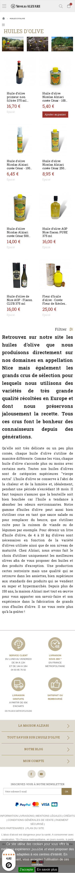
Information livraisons (17, 815)
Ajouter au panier (55, 114)
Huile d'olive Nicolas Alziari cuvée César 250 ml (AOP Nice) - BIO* (53, 168)
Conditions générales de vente (31, 819)
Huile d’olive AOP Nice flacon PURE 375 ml (55, 232)
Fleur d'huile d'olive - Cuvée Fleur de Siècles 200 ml (53, 301)
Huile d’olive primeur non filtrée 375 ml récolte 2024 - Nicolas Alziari (17, 100)
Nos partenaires (12, 828)
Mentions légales (49, 815)
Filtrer (64, 329)
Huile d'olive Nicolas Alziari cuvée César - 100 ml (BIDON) (54, 98)
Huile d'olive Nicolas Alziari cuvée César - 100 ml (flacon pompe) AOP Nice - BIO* (19, 170)
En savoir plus (47, 869)
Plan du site (35, 828)
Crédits (69, 815)
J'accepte (26, 869)
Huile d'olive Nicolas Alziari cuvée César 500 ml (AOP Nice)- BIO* (18, 236)
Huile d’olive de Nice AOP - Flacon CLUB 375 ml (19, 299)
